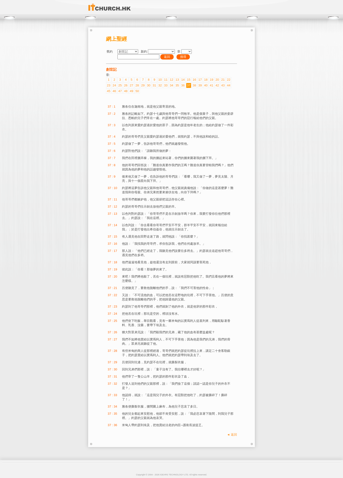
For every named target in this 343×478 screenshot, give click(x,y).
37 (188, 85)
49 (131, 91)
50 (137, 91)
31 (154, 85)
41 (211, 85)
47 (120, 91)
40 (205, 85)
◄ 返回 (232, 434)
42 (217, 85)
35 (177, 85)
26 (125, 85)
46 (114, 91)
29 (143, 85)
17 (200, 79)
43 (223, 85)
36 (183, 85)
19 (211, 79)
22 (228, 79)
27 (131, 85)
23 (108, 85)
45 (108, 91)
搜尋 (183, 57)
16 (194, 79)
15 (188, 79)
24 (114, 85)
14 (183, 79)
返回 (167, 57)
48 (125, 91)
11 (165, 79)
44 (228, 85)
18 (205, 79)
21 (223, 79)
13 (177, 79)
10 (160, 79)
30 (148, 85)
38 (194, 85)
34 (171, 85)
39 (200, 85)
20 (217, 79)
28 (137, 85)
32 (160, 85)
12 (171, 79)
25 (120, 85)
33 (165, 85)
